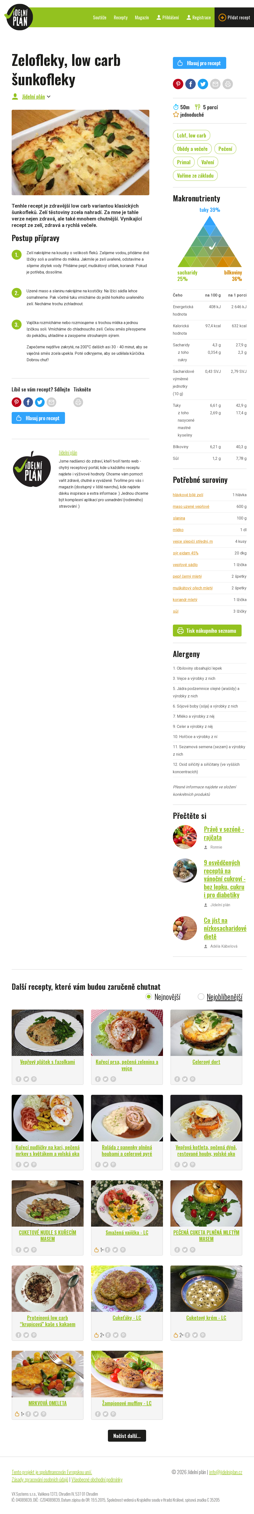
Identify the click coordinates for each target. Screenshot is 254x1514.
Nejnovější (167, 996)
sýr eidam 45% (185, 553)
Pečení (225, 148)
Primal (183, 162)
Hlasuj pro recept (38, 418)
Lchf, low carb (191, 135)
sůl (175, 611)
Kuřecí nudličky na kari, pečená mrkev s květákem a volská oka (48, 1150)
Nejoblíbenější (224, 996)
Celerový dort (206, 1061)
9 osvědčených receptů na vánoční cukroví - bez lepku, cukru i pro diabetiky (225, 878)
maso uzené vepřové (191, 506)
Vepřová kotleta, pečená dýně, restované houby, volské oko (206, 1150)
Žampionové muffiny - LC (127, 1403)
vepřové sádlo (185, 564)
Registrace (198, 17)
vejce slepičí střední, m (193, 541)
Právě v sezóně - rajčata (224, 833)
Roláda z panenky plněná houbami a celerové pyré (127, 1150)
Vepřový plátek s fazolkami (47, 1061)
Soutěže (99, 17)
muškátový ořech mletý (193, 588)
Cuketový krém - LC (206, 1317)
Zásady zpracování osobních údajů (40, 1479)
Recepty (120, 17)
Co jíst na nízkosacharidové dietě (225, 928)
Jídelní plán (33, 96)
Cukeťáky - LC (127, 1317)
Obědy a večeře (192, 148)
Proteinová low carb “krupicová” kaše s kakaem (47, 1321)
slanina (179, 518)
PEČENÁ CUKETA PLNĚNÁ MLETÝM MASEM (206, 1235)
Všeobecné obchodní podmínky (97, 1479)
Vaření (207, 162)
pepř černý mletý (187, 576)
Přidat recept (234, 17)
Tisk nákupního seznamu (206, 630)
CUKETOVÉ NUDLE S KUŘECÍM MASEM (47, 1235)
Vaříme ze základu (195, 175)
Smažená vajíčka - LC (127, 1232)
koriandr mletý (185, 599)
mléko (178, 529)
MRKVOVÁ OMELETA (48, 1403)
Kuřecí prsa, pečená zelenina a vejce (127, 1065)
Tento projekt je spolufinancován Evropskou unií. (52, 1472)
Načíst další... (127, 1435)
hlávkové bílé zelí (188, 495)
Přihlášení (167, 17)
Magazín (142, 17)
